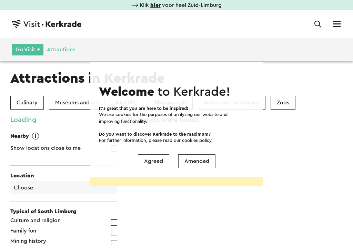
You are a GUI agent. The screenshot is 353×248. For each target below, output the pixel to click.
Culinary (27, 102)
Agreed (153, 136)
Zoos (283, 102)
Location (22, 175)
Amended (196, 136)
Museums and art (76, 102)
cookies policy (196, 115)
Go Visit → (28, 49)
